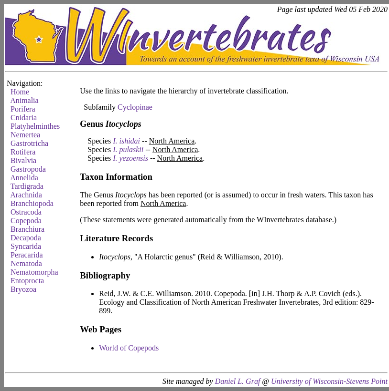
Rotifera (23, 152)
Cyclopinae (135, 107)
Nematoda (26, 263)
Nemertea (25, 135)
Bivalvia (23, 160)
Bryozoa (23, 289)
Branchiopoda (32, 203)
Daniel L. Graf (237, 381)
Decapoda (26, 238)
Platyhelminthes (35, 126)
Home (20, 92)
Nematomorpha (34, 272)
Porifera (23, 109)
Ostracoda (26, 212)
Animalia (24, 100)
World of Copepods (129, 348)
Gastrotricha (29, 143)
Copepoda (26, 220)
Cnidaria (24, 117)
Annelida (24, 178)
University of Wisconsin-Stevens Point (329, 381)
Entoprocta (27, 281)
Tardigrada (27, 186)
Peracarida (27, 255)
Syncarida (26, 246)
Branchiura (27, 229)
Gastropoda (28, 169)
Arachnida (26, 195)
